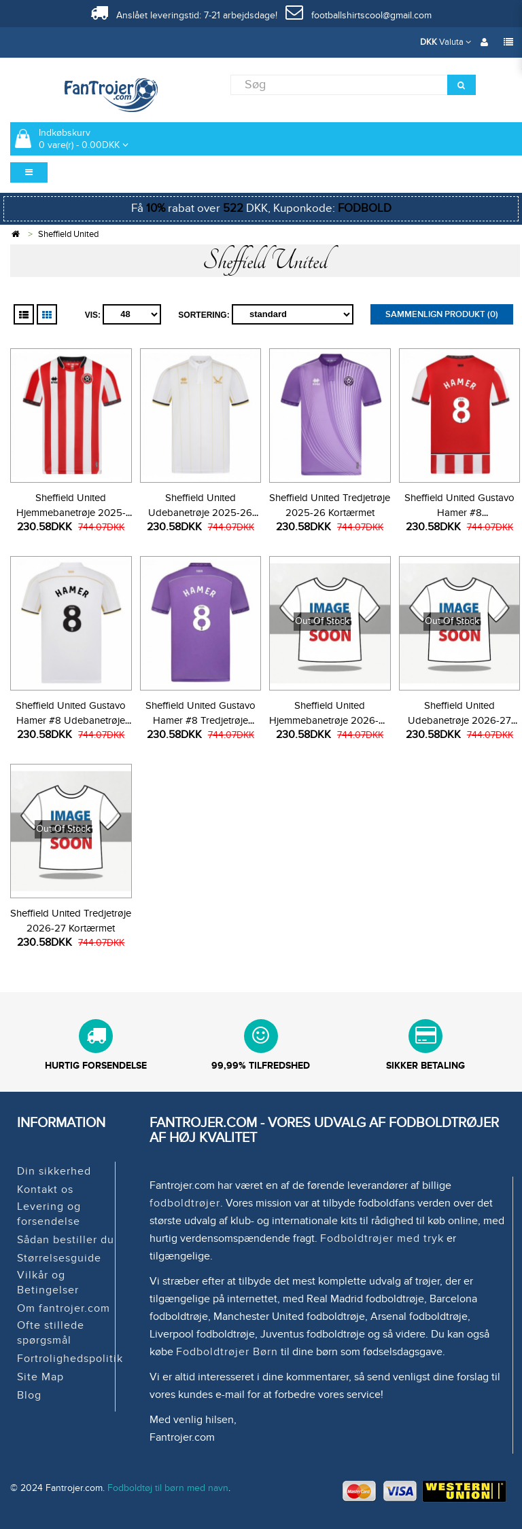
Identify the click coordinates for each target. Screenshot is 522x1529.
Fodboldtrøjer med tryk (382, 1238)
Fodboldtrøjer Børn (227, 1352)
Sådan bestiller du (65, 1240)
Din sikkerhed (54, 1171)
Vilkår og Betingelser (48, 1282)
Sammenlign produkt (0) (441, 314)
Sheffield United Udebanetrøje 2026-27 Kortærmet (459, 720)
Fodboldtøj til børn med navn (167, 1488)
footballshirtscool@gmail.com (358, 15)
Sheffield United (68, 234)
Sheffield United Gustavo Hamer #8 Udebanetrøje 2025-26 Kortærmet (71, 720)
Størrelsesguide (59, 1258)
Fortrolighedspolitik (70, 1358)
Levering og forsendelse (49, 1214)
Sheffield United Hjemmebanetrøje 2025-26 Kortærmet (71, 513)
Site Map (40, 1377)
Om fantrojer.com (63, 1308)
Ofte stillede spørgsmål (50, 1333)
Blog (29, 1395)
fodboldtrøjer (185, 1203)
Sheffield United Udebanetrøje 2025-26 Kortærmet (200, 513)
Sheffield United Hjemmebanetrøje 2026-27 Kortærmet (329, 720)
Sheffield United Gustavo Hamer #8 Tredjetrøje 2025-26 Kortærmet (200, 720)
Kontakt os (45, 1189)
